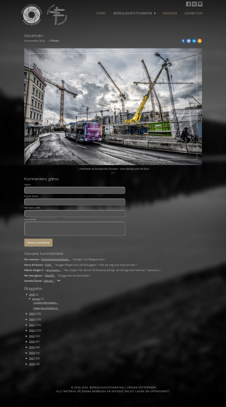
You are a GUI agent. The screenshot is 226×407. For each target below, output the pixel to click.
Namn (27, 184)
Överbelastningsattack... (55, 259)
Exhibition (193, 13)
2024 (32, 319)
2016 (32, 364)
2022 (32, 330)
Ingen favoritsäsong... (46, 308)
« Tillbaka (53, 41)
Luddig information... (45, 303)
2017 (32, 358)
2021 (32, 336)
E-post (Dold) (31, 196)
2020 (32, 341)
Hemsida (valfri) (32, 208)
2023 (32, 325)
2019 (32, 347)
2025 (32, 314)
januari (36, 299)
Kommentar (30, 219)
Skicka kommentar (38, 242)
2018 (32, 353)
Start (101, 13)
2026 (32, 295)
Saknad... (49, 281)
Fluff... (49, 265)
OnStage (170, 13)
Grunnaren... (53, 270)
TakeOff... (50, 276)
